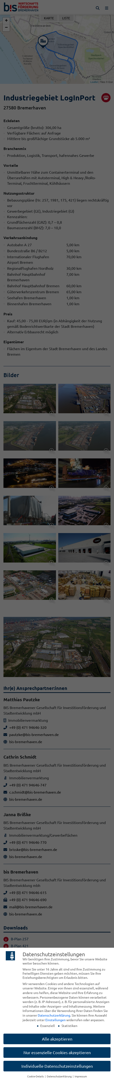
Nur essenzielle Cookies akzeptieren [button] (57, 1052)
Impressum (81, 1076)
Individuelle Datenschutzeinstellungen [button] (57, 1066)
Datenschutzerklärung (54, 1015)
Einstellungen (55, 1020)
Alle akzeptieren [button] (57, 1038)
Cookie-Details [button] (35, 1076)
